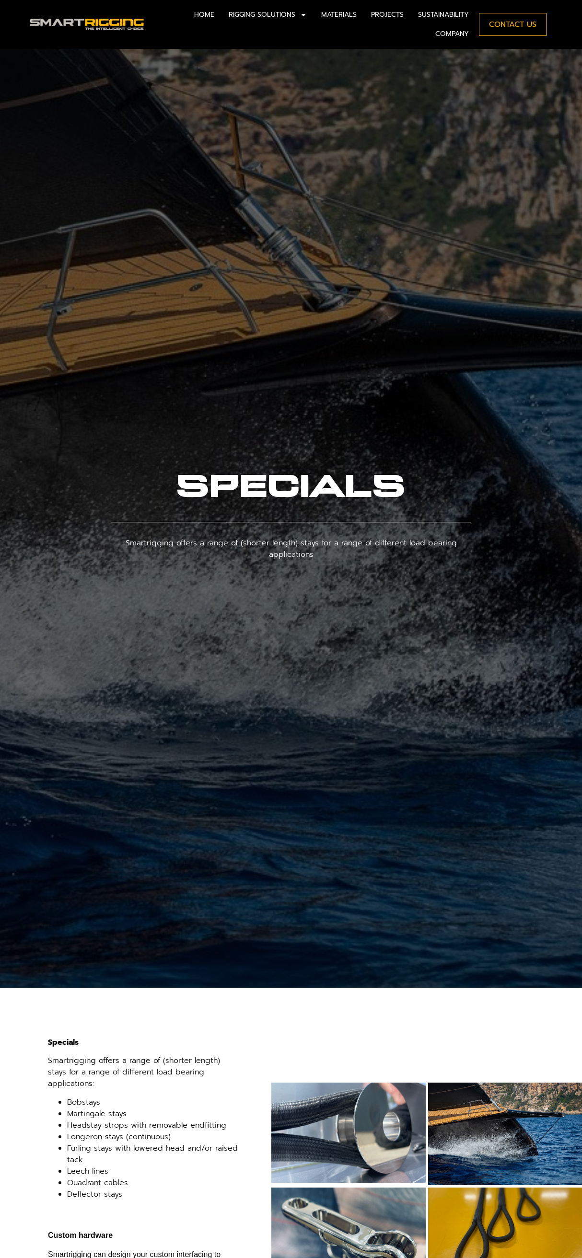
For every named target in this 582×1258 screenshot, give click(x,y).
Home (204, 15)
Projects (387, 15)
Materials (339, 15)
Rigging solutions (268, 15)
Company (452, 34)
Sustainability (443, 15)
